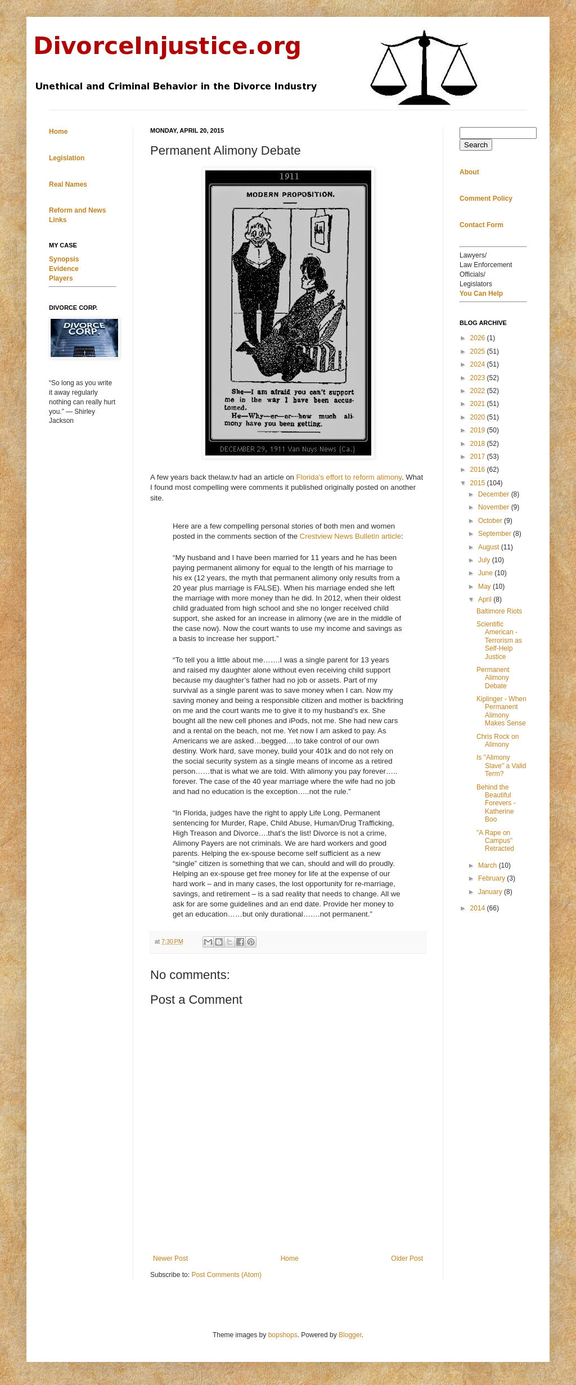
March (488, 865)
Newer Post (170, 1258)
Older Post (407, 1258)
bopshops (283, 1335)
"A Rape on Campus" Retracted (495, 841)
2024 (478, 364)
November (494, 507)
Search (476, 145)
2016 (478, 469)
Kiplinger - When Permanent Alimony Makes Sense (501, 711)
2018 (478, 444)
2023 (478, 378)
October (491, 521)
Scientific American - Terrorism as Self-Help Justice (499, 640)
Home (290, 1258)
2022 (478, 391)
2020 (478, 417)
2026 (478, 338)
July (485, 560)
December (494, 494)
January (491, 892)
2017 (478, 457)
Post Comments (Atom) (226, 1275)
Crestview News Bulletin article (350, 536)
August (489, 547)
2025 (478, 351)
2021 (478, 404)
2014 (478, 908)
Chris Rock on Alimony (497, 740)
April (485, 599)
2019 (478, 430)
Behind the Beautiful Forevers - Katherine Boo (496, 803)
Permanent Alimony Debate (493, 678)
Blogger (350, 1335)
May (485, 586)
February (492, 878)
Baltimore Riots (499, 611)
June (486, 573)
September (495, 534)
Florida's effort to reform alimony (349, 477)
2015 (478, 483)
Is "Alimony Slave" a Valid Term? (501, 766)
